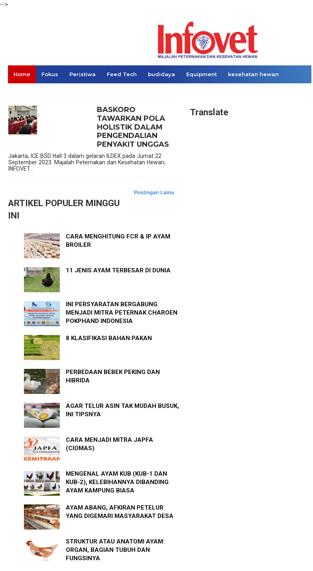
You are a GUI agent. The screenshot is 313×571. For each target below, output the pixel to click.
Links (142, 92)
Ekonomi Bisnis (35, 92)
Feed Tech (122, 74)
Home (22, 74)
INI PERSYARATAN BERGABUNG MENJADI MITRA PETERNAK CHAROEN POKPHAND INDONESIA (121, 313)
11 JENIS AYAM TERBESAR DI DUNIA (118, 270)
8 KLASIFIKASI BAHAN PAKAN (109, 338)
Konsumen (83, 92)
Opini (116, 92)
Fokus (49, 74)
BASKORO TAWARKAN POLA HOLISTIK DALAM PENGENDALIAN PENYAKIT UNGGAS (133, 127)
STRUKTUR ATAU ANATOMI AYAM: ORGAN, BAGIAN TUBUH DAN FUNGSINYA (115, 550)
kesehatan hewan (253, 74)
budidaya (161, 74)
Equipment (201, 74)
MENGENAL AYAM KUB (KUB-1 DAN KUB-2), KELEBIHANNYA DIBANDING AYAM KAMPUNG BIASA (117, 482)
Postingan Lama (154, 192)
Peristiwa (82, 74)
